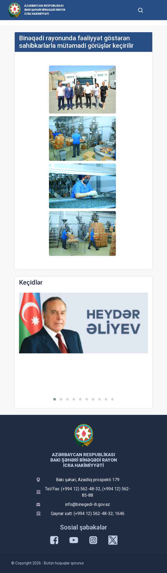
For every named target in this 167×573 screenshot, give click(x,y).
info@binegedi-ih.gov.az (87, 504)
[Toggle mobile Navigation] (153, 10)
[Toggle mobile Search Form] (140, 9)
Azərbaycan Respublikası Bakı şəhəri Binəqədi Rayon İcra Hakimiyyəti (44, 9)
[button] (54, 399)
